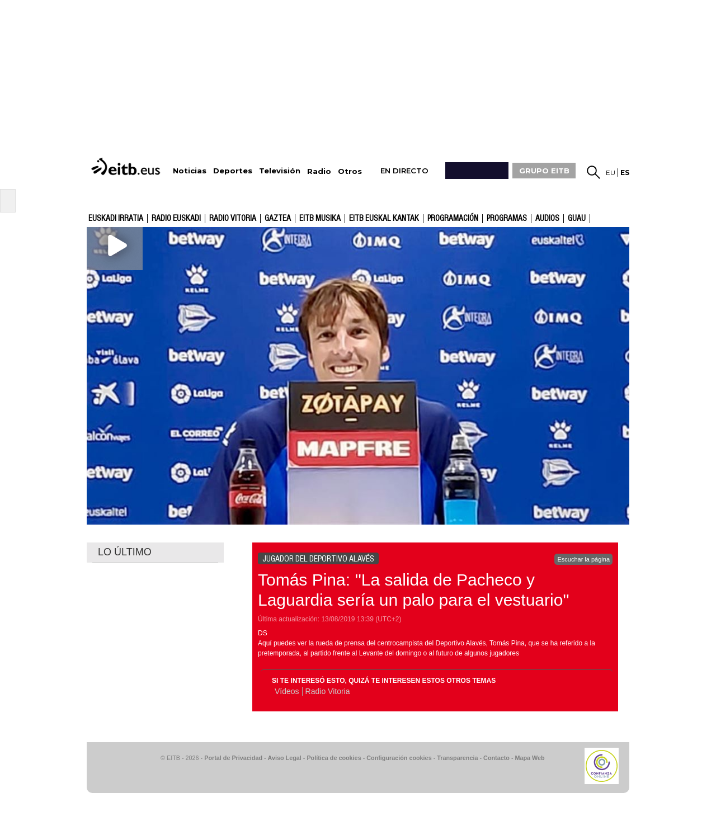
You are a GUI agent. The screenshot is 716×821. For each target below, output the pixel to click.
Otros (350, 171)
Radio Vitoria (232, 218)
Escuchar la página (583, 559)
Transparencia (457, 757)
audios (547, 218)
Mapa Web (529, 757)
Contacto (496, 757)
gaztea (278, 218)
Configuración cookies (398, 757)
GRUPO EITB (544, 170)
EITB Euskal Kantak (384, 218)
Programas (507, 218)
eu (610, 172)
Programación (452, 218)
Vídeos (287, 691)
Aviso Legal (285, 757)
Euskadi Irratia (115, 218)
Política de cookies (334, 757)
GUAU (577, 218)
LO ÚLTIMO (125, 552)
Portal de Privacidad (233, 757)
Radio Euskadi (176, 218)
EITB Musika (320, 218)
